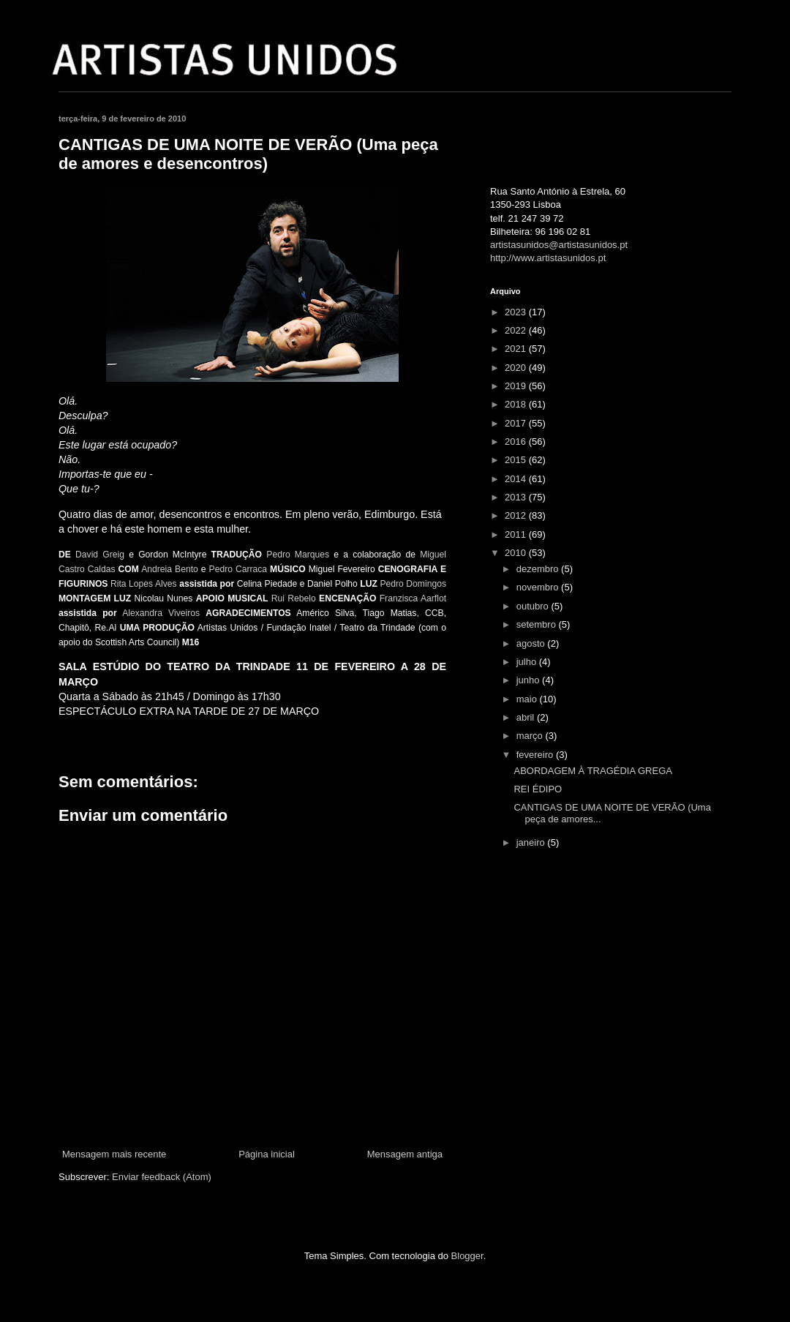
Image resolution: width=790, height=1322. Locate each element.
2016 (517, 441)
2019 (517, 385)
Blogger (467, 1255)
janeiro (532, 842)
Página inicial (266, 1154)
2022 (517, 330)
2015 (517, 459)
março (531, 735)
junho (529, 680)
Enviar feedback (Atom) (161, 1176)
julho (527, 661)
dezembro (538, 568)
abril (526, 717)
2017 (517, 423)
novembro (538, 587)
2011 (517, 534)
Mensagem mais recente (114, 1154)
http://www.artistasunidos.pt (548, 257)
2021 (517, 348)
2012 (517, 515)
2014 (517, 478)
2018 (517, 404)
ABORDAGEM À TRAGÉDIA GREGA (593, 770)
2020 (517, 367)
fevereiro (536, 754)
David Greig (99, 554)
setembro (537, 624)
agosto (532, 643)
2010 (517, 552)
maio (528, 699)
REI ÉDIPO (538, 789)
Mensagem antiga (405, 1154)
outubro (534, 606)
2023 (517, 312)
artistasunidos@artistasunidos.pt (559, 244)
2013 (517, 497)
